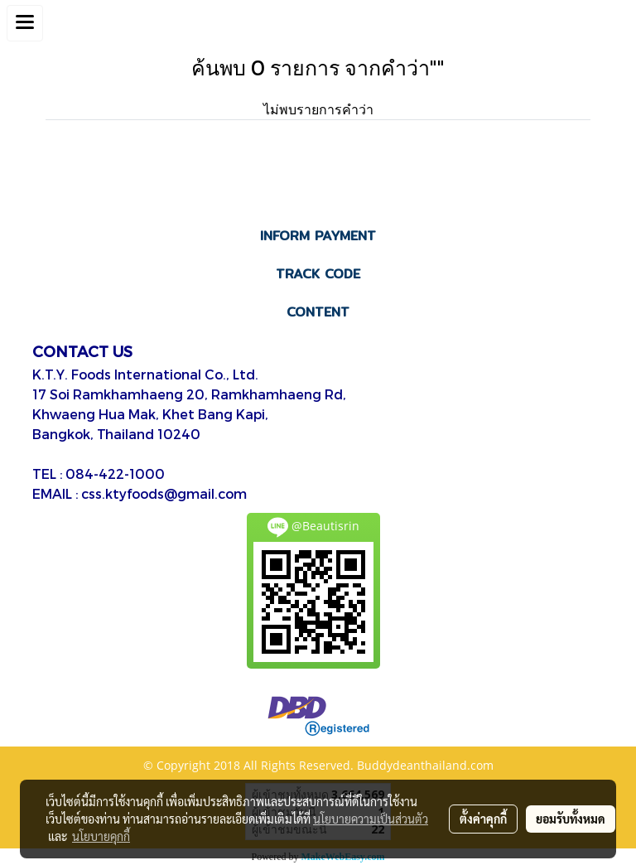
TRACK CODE (318, 273)
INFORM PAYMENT (318, 235)
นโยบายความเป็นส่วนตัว (370, 818)
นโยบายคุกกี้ (101, 836)
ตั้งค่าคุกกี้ (483, 818)
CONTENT (318, 312)
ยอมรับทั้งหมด (570, 818)
